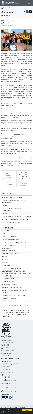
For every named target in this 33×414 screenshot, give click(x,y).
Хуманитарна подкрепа (10, 284)
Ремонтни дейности (9, 251)
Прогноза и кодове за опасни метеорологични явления (17, 302)
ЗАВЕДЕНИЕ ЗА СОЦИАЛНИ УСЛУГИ (12, 197)
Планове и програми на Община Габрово (15, 295)
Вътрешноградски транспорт (12, 287)
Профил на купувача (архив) (11, 268)
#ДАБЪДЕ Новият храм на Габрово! (13, 271)
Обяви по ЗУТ (6, 248)
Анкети (4, 257)
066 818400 (6, 345)
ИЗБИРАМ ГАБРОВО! (8, 228)
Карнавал (4, 25)
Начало (4, 8)
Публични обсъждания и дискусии (14, 242)
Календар (5, 231)
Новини (18, 8)
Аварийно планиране (9, 298)
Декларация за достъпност (9, 387)
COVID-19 (4, 205)
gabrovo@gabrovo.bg (9, 350)
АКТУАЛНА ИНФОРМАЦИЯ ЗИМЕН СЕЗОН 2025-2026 (17, 307)
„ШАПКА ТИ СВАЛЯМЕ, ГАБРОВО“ (11, 239)
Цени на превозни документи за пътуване (16, 217)
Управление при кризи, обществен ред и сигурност (16, 291)
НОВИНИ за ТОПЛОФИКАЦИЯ (11, 222)
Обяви (4, 234)
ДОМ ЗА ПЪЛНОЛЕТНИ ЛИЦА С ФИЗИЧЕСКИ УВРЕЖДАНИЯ (15, 201)
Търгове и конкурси (9, 245)
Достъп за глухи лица (9, 391)
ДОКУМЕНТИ (7, 225)
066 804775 (6, 366)
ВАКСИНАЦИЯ (7, 211)
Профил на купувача (9, 236)
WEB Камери (6, 265)
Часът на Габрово (8, 279)
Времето (5, 262)
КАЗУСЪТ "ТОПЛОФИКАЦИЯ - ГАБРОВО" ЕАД (15, 219)
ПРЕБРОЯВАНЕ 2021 (8, 282)
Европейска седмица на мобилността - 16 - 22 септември (16, 275)
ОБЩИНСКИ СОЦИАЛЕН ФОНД (12, 208)
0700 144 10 (6, 383)
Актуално (11, 8)
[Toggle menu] (29, 3)
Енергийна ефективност (10, 254)
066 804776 (6, 369)
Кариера (5, 259)
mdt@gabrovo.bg (8, 372)
